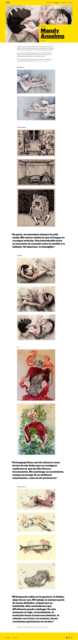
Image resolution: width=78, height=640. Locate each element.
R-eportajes (63, 2)
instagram (46, 627)
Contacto (8, 637)
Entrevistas (49, 2)
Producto (70, 2)
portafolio (37, 627)
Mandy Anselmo (21, 53)
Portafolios (56, 2)
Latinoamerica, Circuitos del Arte (41, 61)
